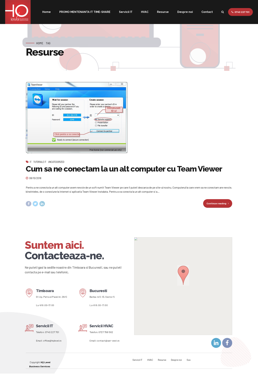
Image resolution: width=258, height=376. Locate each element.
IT (30, 161)
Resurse (163, 12)
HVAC (144, 12)
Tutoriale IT (39, 161)
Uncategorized (56, 161)
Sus (189, 359)
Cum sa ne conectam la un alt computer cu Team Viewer (124, 169)
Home (46, 12)
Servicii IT (125, 12)
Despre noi (185, 12)
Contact (207, 12)
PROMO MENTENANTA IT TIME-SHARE (84, 12)
